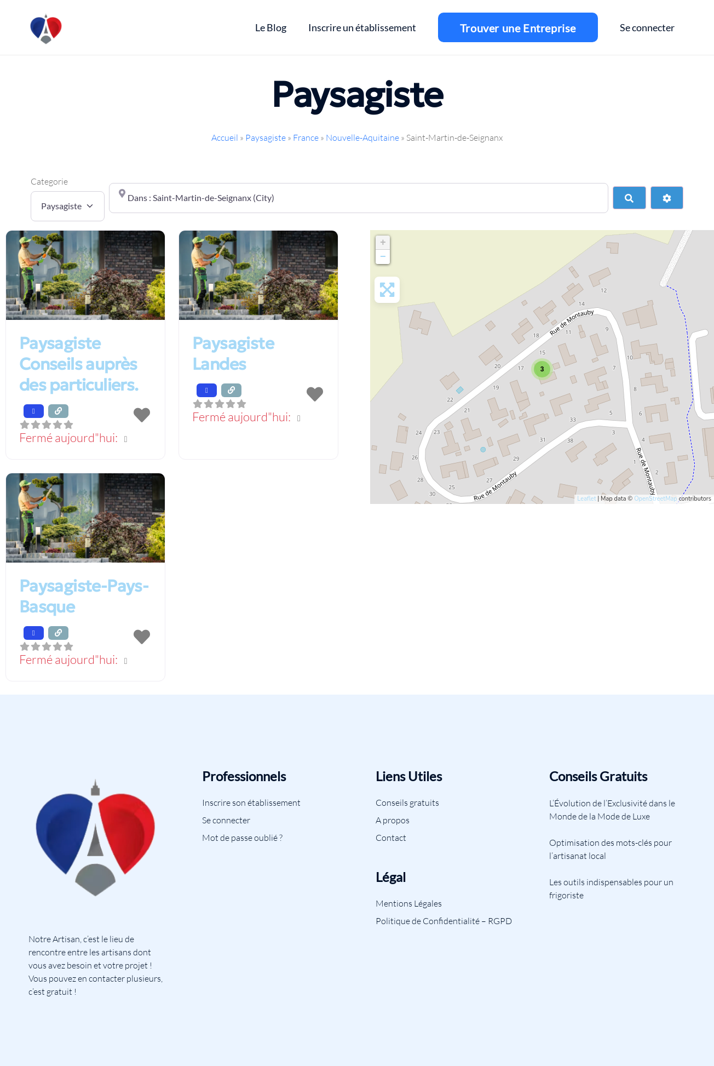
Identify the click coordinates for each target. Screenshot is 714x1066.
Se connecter (226, 820)
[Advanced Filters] (666, 197)
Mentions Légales (409, 903)
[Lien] (46, 27)
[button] (85, 438)
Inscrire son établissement (251, 802)
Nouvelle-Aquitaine (362, 137)
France (306, 137)
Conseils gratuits (407, 802)
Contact (391, 837)
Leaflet (586, 499)
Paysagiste (265, 137)
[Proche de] (359, 198)
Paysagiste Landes (233, 353)
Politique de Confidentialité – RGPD (444, 920)
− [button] (383, 256)
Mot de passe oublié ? (242, 837)
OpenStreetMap (655, 499)
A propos (393, 820)
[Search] (629, 197)
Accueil (224, 137)
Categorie (49, 181)
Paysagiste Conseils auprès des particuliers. (79, 364)
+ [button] (383, 242)
